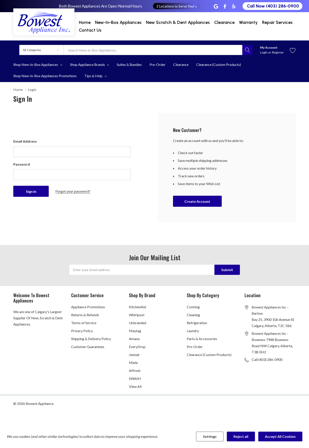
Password (21, 164)
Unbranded (137, 323)
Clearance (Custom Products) (209, 354)
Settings (210, 436)
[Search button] (247, 50)
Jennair (134, 354)
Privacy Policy (82, 331)
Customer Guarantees (87, 347)
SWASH (135, 378)
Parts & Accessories (202, 339)
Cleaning (193, 315)
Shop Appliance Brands (87, 64)
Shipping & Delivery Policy (91, 339)
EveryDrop (137, 347)
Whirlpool (136, 315)
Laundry (193, 331)
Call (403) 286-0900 (267, 359)
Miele (133, 362)
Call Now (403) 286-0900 (273, 6)
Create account (197, 201)
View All (135, 386)
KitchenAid (137, 307)
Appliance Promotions (88, 307)
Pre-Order (195, 347)
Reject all (240, 436)
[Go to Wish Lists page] (293, 50)
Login (264, 52)
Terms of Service (83, 323)
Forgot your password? (72, 191)
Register (278, 52)
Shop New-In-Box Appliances (35, 64)
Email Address (25, 141)
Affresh (134, 370)
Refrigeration (197, 323)
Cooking (193, 307)
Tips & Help (93, 76)
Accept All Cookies (280, 436)
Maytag (135, 331)
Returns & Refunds (85, 315)
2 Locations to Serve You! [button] (176, 6)
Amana (134, 339)
